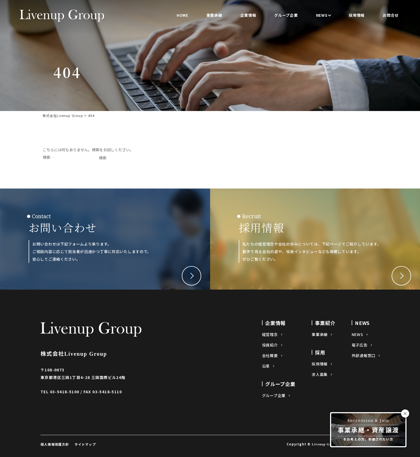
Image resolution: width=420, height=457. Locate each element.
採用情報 (357, 15)
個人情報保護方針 (55, 444)
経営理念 (270, 334)
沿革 (266, 366)
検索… (48, 157)
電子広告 (360, 345)
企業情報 (248, 15)
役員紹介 (270, 345)
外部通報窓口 (363, 355)
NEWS (322, 15)
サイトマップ (85, 444)
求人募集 (320, 374)
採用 (320, 352)
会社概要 (270, 355)
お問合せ (391, 15)
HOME (182, 15)
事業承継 (214, 15)
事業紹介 (325, 322)
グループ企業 (286, 15)
